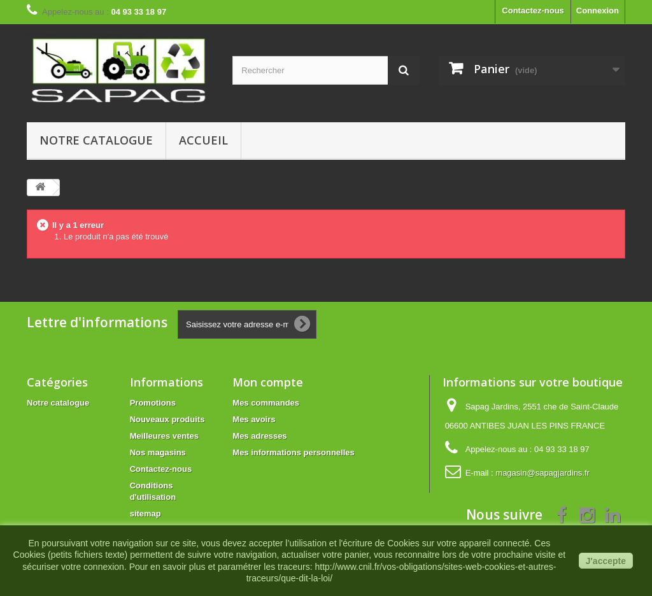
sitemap (145, 513)
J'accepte (606, 561)
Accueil (203, 140)
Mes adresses (259, 436)
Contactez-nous (533, 10)
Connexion (597, 10)
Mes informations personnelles (293, 452)
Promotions (153, 403)
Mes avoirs (253, 419)
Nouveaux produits (167, 419)
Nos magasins (158, 452)
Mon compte (267, 382)
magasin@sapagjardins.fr (542, 473)
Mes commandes (265, 403)
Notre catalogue (96, 140)
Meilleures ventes (164, 436)
